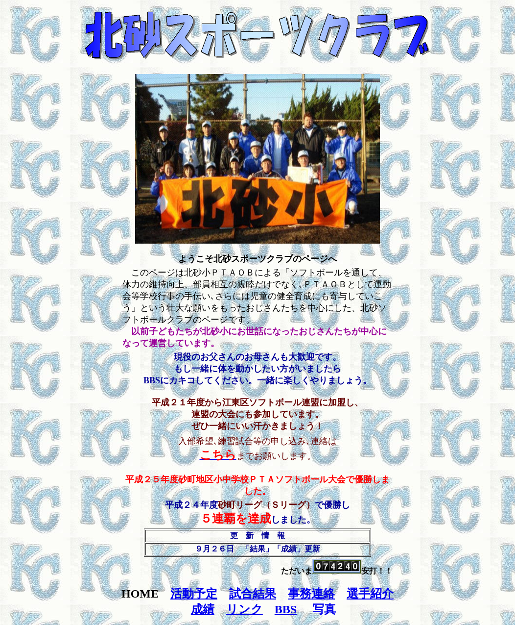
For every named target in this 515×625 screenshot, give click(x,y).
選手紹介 (370, 593)
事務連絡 (311, 593)
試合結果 (252, 593)
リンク (244, 609)
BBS (286, 609)
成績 (202, 609)
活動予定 (193, 593)
